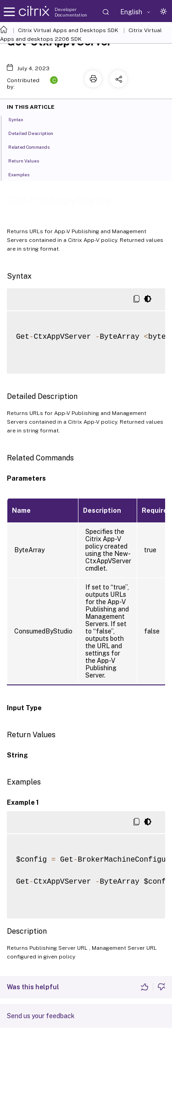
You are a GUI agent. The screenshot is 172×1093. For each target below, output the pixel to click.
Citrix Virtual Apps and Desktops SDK (68, 30)
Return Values (28, 160)
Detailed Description (35, 132)
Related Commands (34, 146)
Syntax (20, 119)
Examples (23, 174)
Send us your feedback (41, 1016)
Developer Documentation (71, 11)
